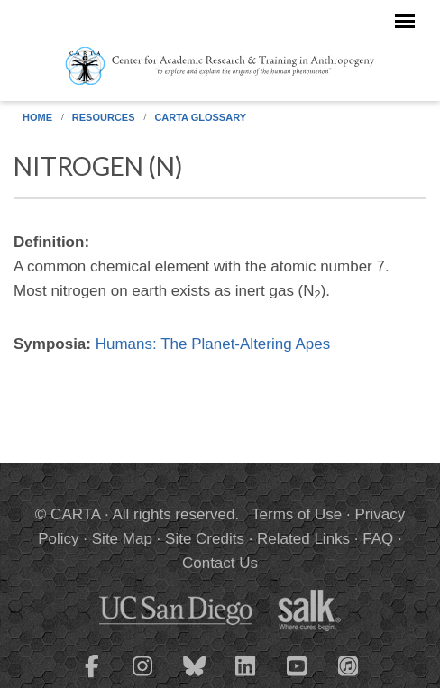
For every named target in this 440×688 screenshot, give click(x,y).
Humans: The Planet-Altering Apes (213, 344)
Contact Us (220, 563)
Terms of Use (297, 514)
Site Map (122, 538)
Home (37, 117)
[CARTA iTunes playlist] (348, 664)
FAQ (377, 538)
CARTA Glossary (200, 117)
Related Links (303, 538)
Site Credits (204, 538)
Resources (103, 117)
